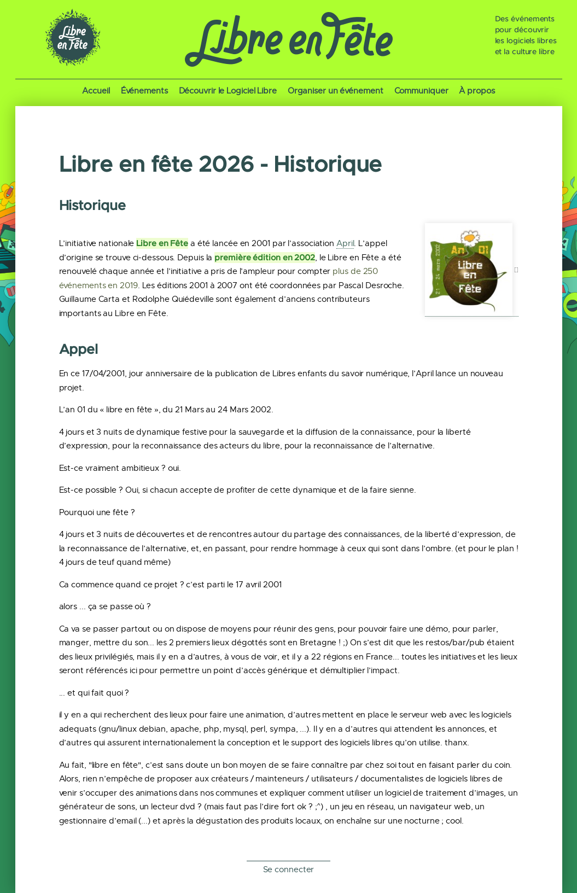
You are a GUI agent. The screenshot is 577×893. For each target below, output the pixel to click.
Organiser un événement (335, 91)
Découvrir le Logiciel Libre (228, 91)
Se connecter (288, 869)
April (345, 243)
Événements (144, 91)
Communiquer (421, 91)
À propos (476, 91)
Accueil (95, 91)
